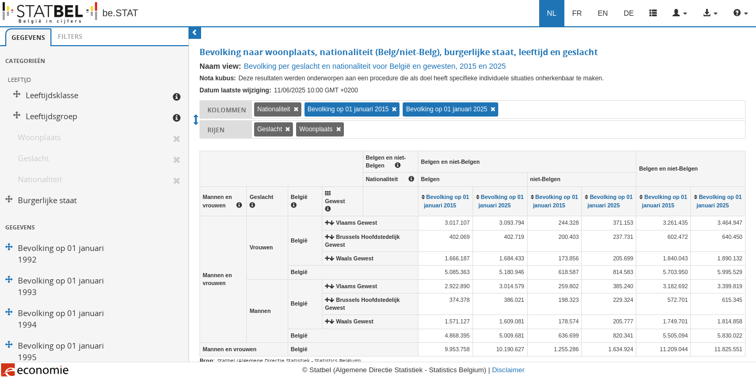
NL (551, 13)
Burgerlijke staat (47, 200)
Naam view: (220, 66)
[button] (680, 13)
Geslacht (33, 158)
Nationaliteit (40, 179)
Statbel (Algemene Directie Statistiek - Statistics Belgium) (289, 360)
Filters (70, 36)
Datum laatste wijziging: (235, 90)
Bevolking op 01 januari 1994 (61, 319)
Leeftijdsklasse (52, 95)
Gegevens (28, 37)
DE (629, 13)
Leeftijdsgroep (51, 116)
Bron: (207, 360)
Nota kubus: (218, 78)
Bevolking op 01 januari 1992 (61, 254)
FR (577, 13)
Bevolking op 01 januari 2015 (348, 109)
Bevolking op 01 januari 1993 (61, 286)
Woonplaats (39, 137)
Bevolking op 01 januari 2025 (446, 109)
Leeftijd (19, 79)
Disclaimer (508, 370)
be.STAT (120, 13)
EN (602, 13)
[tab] (28, 37)
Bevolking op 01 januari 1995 (61, 351)
